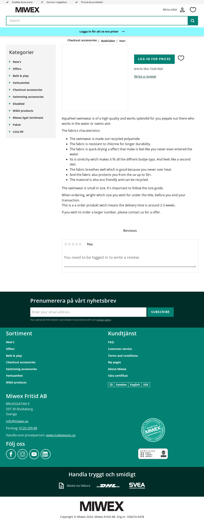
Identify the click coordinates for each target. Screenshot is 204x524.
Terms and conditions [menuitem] (123, 356)
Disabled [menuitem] (19, 104)
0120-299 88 (28, 428)
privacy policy (104, 319)
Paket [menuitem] (17, 125)
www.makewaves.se (61, 435)
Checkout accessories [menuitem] (27, 90)
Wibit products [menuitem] (23, 111)
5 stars (80, 244)
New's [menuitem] (17, 62)
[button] (193, 9)
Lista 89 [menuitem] (18, 132)
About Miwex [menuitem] (117, 369)
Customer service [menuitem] (120, 349)
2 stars (69, 244)
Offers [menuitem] (17, 69)
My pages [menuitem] (114, 362)
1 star (66, 244)
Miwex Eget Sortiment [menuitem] (28, 118)
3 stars (73, 244)
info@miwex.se (17, 421)
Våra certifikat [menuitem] (118, 375)
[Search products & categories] (102, 20)
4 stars (76, 244)
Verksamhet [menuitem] (21, 83)
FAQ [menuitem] (111, 342)
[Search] (193, 20)
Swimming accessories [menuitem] (28, 97)
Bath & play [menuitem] (21, 76)
